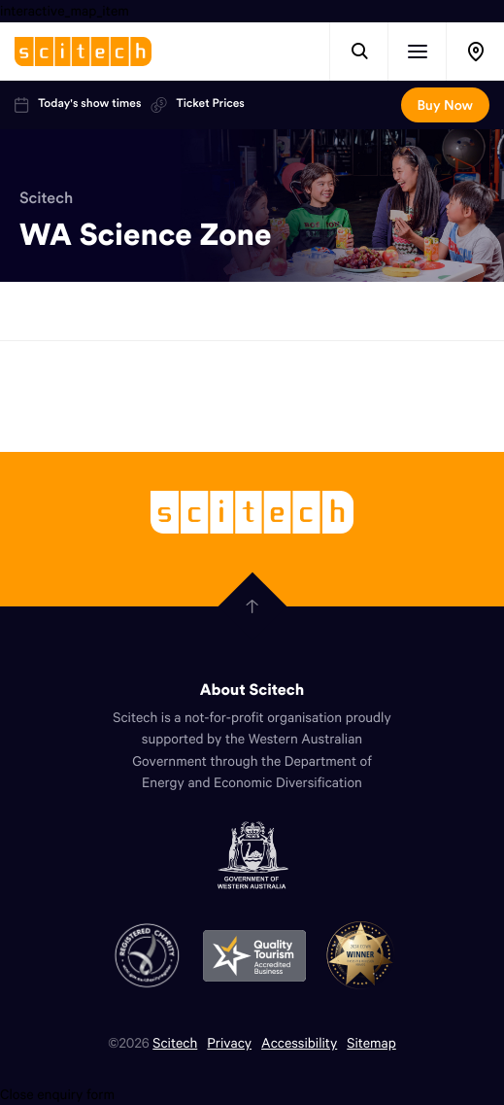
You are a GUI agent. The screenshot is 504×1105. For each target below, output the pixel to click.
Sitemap (371, 1042)
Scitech (46, 198)
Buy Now (445, 105)
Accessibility (299, 1042)
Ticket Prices (197, 104)
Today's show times (78, 104)
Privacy (229, 1042)
